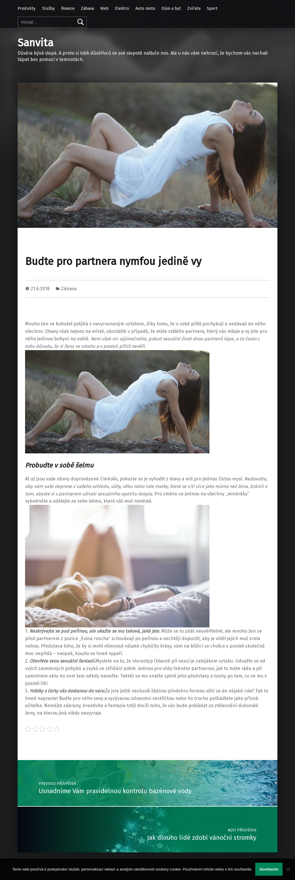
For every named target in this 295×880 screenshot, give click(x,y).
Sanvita (35, 43)
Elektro (122, 8)
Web (104, 8)
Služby (48, 8)
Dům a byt (171, 8)
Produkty (26, 8)
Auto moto (145, 8)
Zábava (87, 8)
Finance (68, 8)
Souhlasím (269, 869)
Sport (212, 8)
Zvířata (194, 8)
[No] (288, 869)
